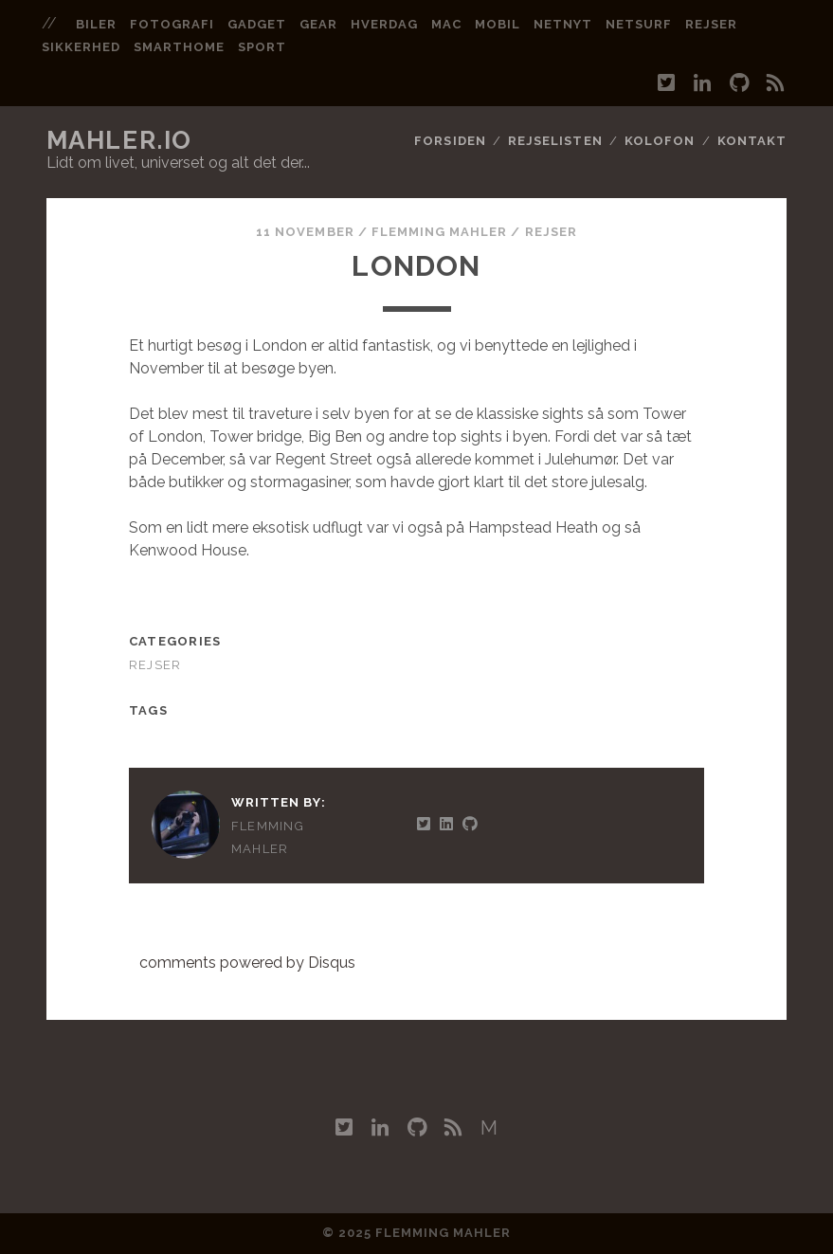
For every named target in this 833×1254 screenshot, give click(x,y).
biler (96, 24)
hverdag (384, 24)
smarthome (179, 47)
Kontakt (752, 141)
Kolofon (660, 141)
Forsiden (449, 141)
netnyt (563, 24)
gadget (256, 24)
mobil (497, 24)
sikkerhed (81, 47)
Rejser (551, 232)
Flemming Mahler (439, 232)
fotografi (172, 24)
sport (262, 47)
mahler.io (119, 140)
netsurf (639, 24)
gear (318, 24)
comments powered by (247, 963)
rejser (711, 24)
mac (446, 24)
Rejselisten (555, 141)
